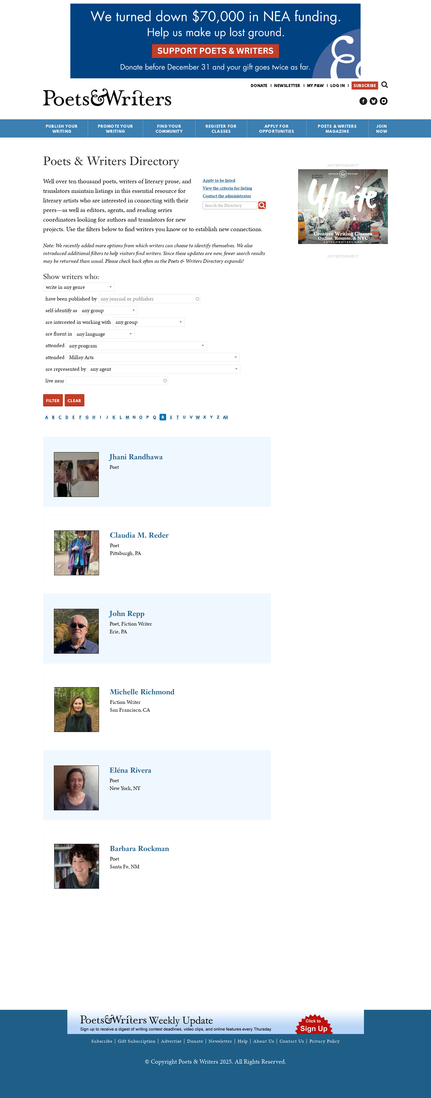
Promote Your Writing (115, 128)
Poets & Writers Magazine (337, 128)
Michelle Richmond (142, 691)
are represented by (65, 369)
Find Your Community (169, 128)
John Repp (127, 613)
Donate (259, 85)
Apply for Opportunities (277, 128)
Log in (337, 85)
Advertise (171, 1041)
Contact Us (292, 1041)
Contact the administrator (227, 196)
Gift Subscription (137, 1041)
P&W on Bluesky (374, 101)
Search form (384, 84)
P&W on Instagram (384, 101)
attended (55, 345)
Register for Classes (221, 128)
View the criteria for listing (227, 188)
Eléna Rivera (130, 770)
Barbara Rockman (139, 848)
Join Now (382, 128)
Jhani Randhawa (136, 456)
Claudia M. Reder (139, 535)
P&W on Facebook (363, 101)
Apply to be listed (219, 180)
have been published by (71, 298)
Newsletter (287, 85)
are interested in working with (78, 322)
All (225, 417)
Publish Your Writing (62, 128)
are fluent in (58, 333)
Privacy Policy (324, 1041)
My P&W (315, 85)
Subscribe (364, 85)
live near (54, 380)
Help (243, 1041)
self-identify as (61, 310)
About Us (263, 1041)
